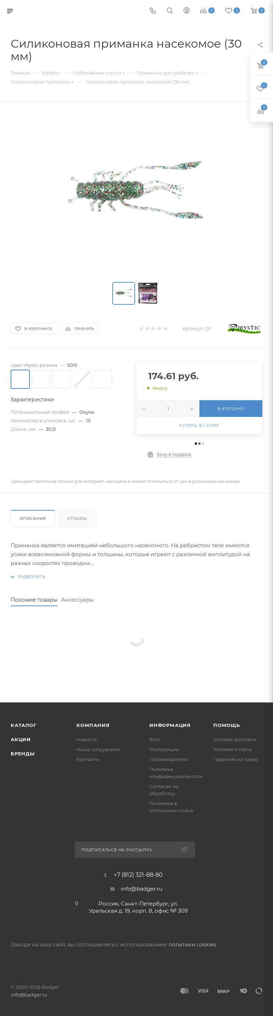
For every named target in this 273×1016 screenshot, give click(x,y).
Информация (170, 725)
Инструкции (164, 749)
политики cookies (192, 944)
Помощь (226, 725)
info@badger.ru (141, 888)
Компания (92, 725)
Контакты (87, 759)
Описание (33, 518)
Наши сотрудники (98, 749)
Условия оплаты (232, 749)
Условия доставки (234, 739)
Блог (154, 739)
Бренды (23, 753)
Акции (21, 739)
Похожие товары (34, 599)
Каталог (24, 725)
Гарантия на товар (235, 759)
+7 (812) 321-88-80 (138, 875)
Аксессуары (77, 599)
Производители (168, 759)
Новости (86, 739)
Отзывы (77, 518)
